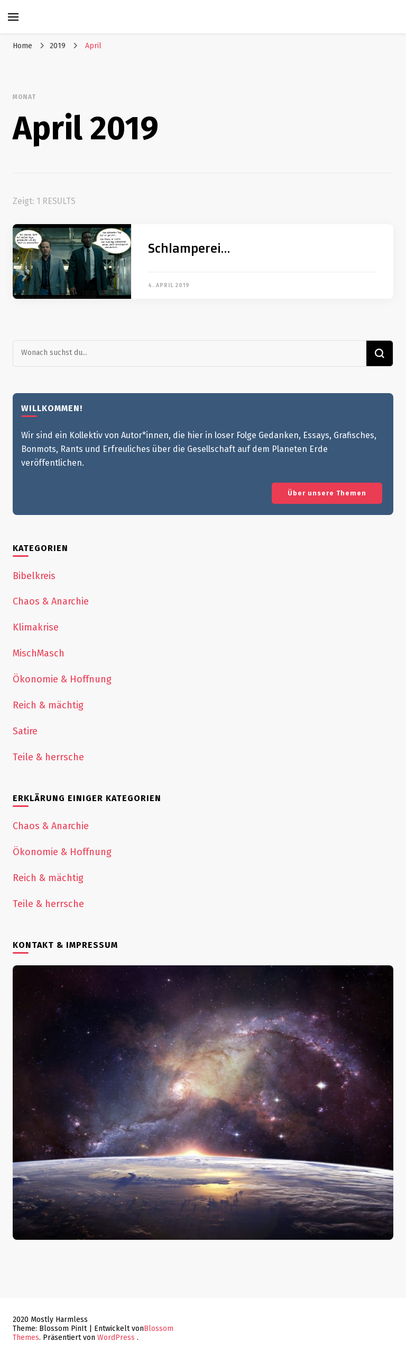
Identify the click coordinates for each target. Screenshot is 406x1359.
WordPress (116, 1337)
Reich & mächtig (48, 705)
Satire (25, 731)
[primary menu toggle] (13, 17)
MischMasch (38, 653)
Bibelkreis (34, 576)
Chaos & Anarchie (51, 601)
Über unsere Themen (327, 493)
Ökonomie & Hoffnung (62, 679)
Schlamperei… (189, 248)
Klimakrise (36, 627)
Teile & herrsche (48, 757)
